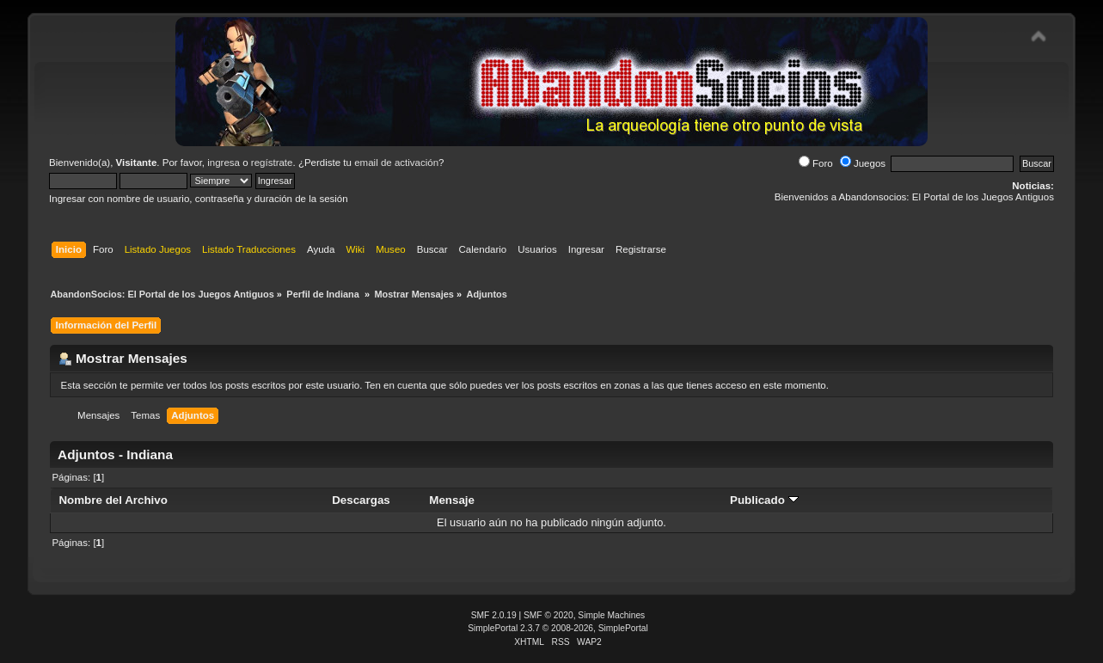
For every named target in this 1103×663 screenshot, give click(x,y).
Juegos (862, 163)
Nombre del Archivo (112, 500)
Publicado (764, 500)
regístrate (272, 162)
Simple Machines (611, 615)
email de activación (396, 162)
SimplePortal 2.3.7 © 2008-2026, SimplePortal (558, 628)
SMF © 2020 (548, 615)
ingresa (223, 162)
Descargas (361, 500)
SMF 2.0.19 (494, 615)
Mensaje (452, 500)
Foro (816, 163)
